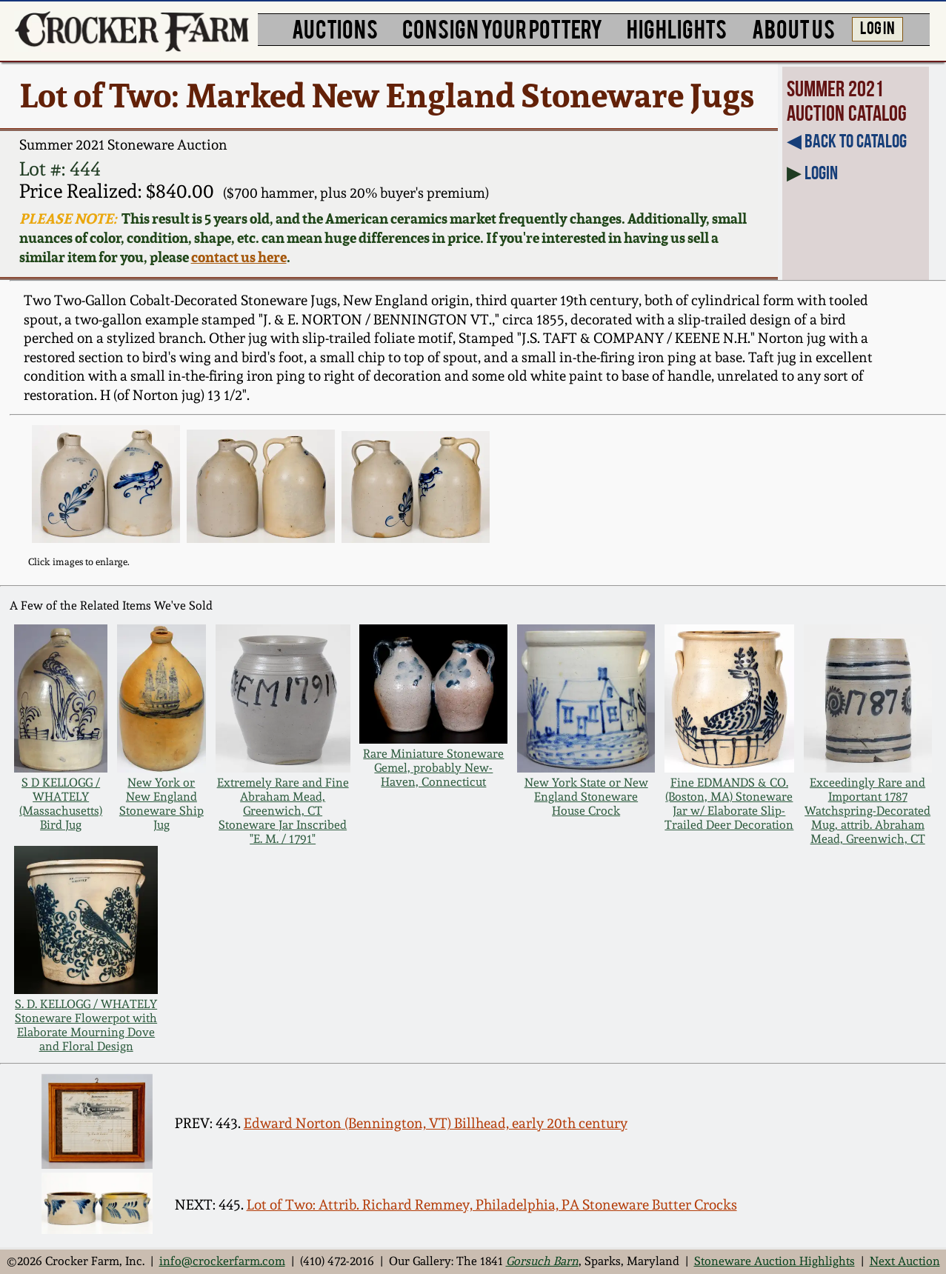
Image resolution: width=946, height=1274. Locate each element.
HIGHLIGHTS (677, 27)
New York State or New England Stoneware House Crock (586, 797)
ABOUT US (793, 27)
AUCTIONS (335, 27)
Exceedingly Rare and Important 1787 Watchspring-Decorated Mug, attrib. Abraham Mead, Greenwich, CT (867, 811)
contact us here (239, 257)
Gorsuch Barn (542, 1261)
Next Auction (905, 1261)
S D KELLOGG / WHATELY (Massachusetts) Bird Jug (60, 804)
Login (821, 172)
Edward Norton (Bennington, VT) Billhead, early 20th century (435, 1123)
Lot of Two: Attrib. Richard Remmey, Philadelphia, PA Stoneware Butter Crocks (492, 1204)
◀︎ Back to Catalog (847, 140)
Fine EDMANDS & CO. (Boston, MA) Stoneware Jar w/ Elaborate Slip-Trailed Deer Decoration (728, 804)
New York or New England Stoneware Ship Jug (161, 804)
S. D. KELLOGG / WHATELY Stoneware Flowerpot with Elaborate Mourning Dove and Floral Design (86, 1025)
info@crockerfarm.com (222, 1261)
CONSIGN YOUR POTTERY (502, 27)
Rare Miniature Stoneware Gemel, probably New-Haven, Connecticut (433, 768)
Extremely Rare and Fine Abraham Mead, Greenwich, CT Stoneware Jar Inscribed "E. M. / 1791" (283, 811)
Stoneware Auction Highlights (774, 1261)
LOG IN (877, 27)
